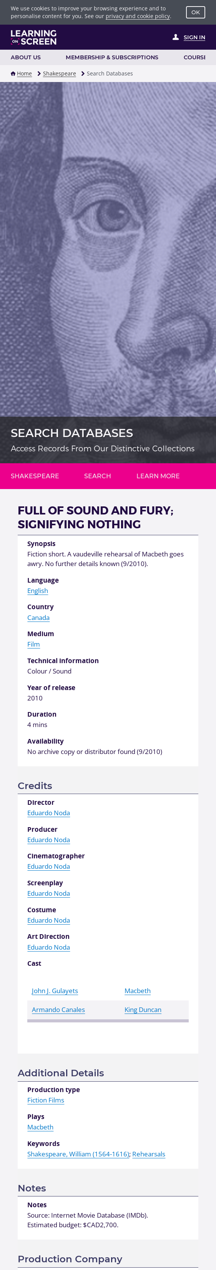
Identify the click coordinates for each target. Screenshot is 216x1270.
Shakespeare (59, 73)
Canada (38, 617)
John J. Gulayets (55, 990)
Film (33, 644)
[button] (13, 73)
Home (24, 73)
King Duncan (143, 1009)
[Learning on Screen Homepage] (34, 37)
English (37, 590)
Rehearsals (148, 1153)
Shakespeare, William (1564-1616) (78, 1153)
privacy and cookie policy (138, 16)
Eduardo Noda (48, 812)
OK (195, 12)
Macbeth (138, 990)
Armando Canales (58, 1009)
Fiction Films (45, 1100)
